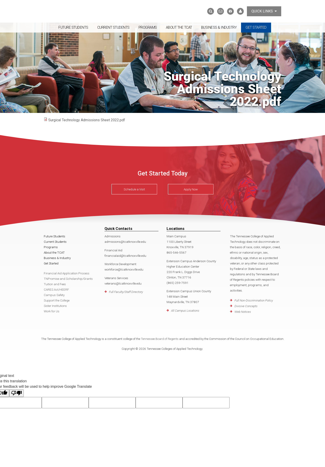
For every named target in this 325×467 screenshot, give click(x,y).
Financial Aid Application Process (66, 273)
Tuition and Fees (55, 284)
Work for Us (51, 311)
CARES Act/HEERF (56, 289)
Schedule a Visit (134, 189)
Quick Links (264, 11)
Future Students (73, 27)
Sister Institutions (55, 306)
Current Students (113, 27)
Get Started (256, 27)
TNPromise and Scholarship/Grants (68, 278)
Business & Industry (219, 27)
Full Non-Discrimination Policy (253, 300)
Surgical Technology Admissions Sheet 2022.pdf (86, 120)
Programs (148, 27)
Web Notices (242, 311)
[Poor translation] (16, 393)
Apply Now (191, 189)
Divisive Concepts (246, 306)
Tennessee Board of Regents (160, 339)
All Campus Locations (185, 310)
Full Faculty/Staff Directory (126, 292)
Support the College (57, 300)
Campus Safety (54, 295)
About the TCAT (179, 27)
